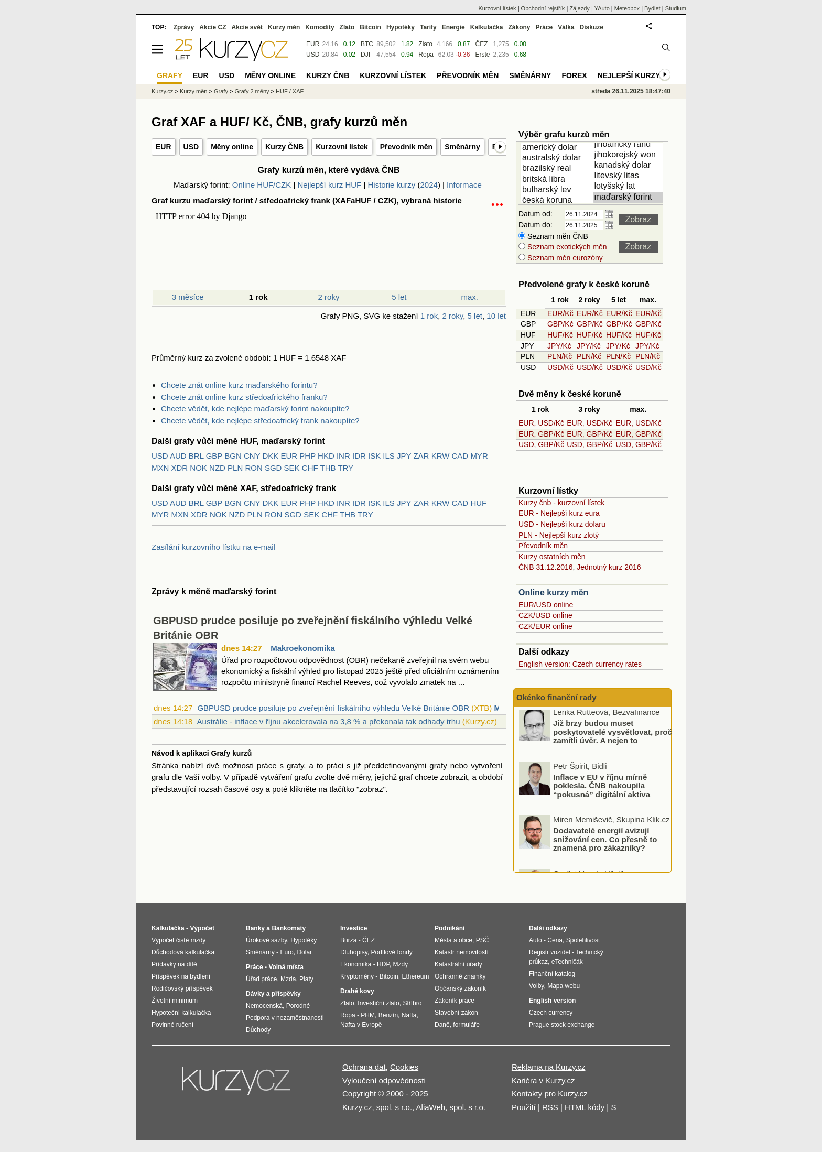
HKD (326, 455)
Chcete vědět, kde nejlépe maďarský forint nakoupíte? (255, 408)
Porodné (298, 1005)
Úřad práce (261, 979)
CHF (310, 467)
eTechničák (567, 961)
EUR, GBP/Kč (541, 434)
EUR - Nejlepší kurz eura (559, 513)
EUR (163, 147)
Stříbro (412, 1003)
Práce (544, 27)
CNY (252, 455)
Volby (536, 986)
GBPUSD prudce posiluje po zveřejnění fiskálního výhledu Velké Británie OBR (333, 707)
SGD (273, 467)
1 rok (429, 315)
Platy (306, 979)
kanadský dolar (629, 165)
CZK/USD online (545, 615)
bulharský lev (557, 190)
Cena (555, 940)
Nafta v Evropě (361, 1024)
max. (470, 296)
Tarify (428, 27)
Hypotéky (400, 27)
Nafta (409, 1015)
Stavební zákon (456, 1012)
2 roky (329, 296)
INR (343, 455)
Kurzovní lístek (342, 147)
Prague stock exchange (561, 1024)
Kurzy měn (284, 27)
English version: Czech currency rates (580, 664)
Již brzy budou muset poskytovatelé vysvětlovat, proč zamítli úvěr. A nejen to (612, 735)
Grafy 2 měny (251, 91)
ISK (374, 455)
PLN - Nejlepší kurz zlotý (558, 535)
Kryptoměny (357, 976)
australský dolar (557, 158)
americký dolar (557, 148)
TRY (345, 467)
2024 (429, 184)
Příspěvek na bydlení (181, 976)
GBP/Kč (560, 324)
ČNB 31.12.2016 (545, 567)
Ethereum (415, 976)
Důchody (258, 1030)
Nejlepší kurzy (629, 75)
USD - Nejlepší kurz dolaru (561, 524)
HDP (383, 964)
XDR (179, 467)
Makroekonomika (303, 648)
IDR (359, 455)
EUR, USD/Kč (541, 423)
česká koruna (557, 200)
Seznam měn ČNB (556, 236)
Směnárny (462, 147)
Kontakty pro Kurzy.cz (550, 1093)
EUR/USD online (545, 605)
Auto (535, 940)
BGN (233, 455)
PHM (368, 1015)
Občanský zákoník (460, 988)
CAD (460, 455)
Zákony (519, 27)
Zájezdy (579, 8)
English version (552, 1000)
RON (253, 467)
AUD (178, 455)
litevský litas (629, 176)
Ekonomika (355, 964)
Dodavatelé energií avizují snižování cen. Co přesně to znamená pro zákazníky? (605, 842)
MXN (160, 467)
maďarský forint (629, 197)
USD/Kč (560, 367)
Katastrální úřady (458, 964)
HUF (478, 502)
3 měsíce (188, 296)
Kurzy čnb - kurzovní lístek (561, 502)
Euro (286, 952)
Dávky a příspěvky (273, 993)
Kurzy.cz (162, 91)
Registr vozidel (549, 952)
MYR (479, 455)
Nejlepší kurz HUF (330, 184)
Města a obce (453, 940)
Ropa (426, 54)
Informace (464, 184)
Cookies (404, 1066)
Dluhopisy (353, 952)
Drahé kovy (357, 991)
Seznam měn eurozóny (564, 258)
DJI (365, 54)
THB (328, 467)
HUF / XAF (290, 91)
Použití (524, 1107)
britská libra (557, 180)
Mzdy (400, 964)
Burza (348, 940)
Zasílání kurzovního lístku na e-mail (213, 546)
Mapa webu (563, 986)
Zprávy (184, 27)
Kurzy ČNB (284, 147)
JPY (404, 455)
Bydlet (652, 8)
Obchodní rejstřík (543, 8)
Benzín (388, 1015)
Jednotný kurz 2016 (609, 567)
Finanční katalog (552, 973)
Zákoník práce (454, 1000)
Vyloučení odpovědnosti (384, 1080)
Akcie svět (247, 27)
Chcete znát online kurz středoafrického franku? (244, 397)
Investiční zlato (378, 1003)
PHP (307, 455)
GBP (214, 455)
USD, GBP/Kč (541, 444)
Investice (353, 928)
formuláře (466, 1024)
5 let (399, 296)
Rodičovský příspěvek (182, 988)
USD (191, 147)
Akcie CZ (212, 27)
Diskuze (591, 27)
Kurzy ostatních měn (552, 556)
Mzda (288, 979)
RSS (550, 1107)
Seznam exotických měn (566, 247)
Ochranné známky (460, 976)
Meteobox (627, 8)
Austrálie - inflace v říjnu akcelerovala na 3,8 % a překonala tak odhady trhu (328, 721)
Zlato (425, 44)
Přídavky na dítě (174, 964)
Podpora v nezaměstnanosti (285, 1017)
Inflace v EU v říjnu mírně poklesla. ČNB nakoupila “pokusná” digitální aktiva (601, 788)
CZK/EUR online (545, 626)
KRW (440, 455)
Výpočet (202, 928)
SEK (292, 467)
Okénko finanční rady (556, 697)
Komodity (319, 27)
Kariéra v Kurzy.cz (543, 1080)
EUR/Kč (560, 313)
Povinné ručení (172, 1024)
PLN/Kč (559, 356)
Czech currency (550, 1012)
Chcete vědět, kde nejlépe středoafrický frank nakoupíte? (260, 420)
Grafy (221, 91)
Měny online (232, 147)
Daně (442, 1024)
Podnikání (449, 928)
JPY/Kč (559, 346)
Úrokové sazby (266, 940)
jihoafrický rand (629, 144)
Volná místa (285, 967)
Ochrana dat (364, 1066)
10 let (496, 315)
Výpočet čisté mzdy (179, 940)
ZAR (421, 455)
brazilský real (557, 169)
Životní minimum (175, 1000)
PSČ (482, 940)
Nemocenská (264, 1005)
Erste (482, 54)
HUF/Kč (560, 335)
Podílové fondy (391, 952)
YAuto (602, 8)
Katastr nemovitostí (462, 952)
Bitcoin (370, 27)
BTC (367, 44)
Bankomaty (289, 928)
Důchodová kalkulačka (183, 952)
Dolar (304, 952)
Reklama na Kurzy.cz (549, 1066)
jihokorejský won (629, 155)
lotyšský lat (629, 186)
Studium (675, 8)
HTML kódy (584, 1107)
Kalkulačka (486, 27)
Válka (566, 27)
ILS (389, 455)
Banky (255, 928)
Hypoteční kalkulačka (181, 1012)
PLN (235, 467)
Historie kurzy (391, 184)
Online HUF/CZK (261, 184)
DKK (271, 455)
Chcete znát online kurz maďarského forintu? (239, 385)
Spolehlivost (583, 940)
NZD (217, 467)
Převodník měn (406, 147)
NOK (198, 467)
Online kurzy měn (553, 592)
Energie (453, 27)
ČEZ (481, 44)
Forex (574, 75)
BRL (196, 455)
